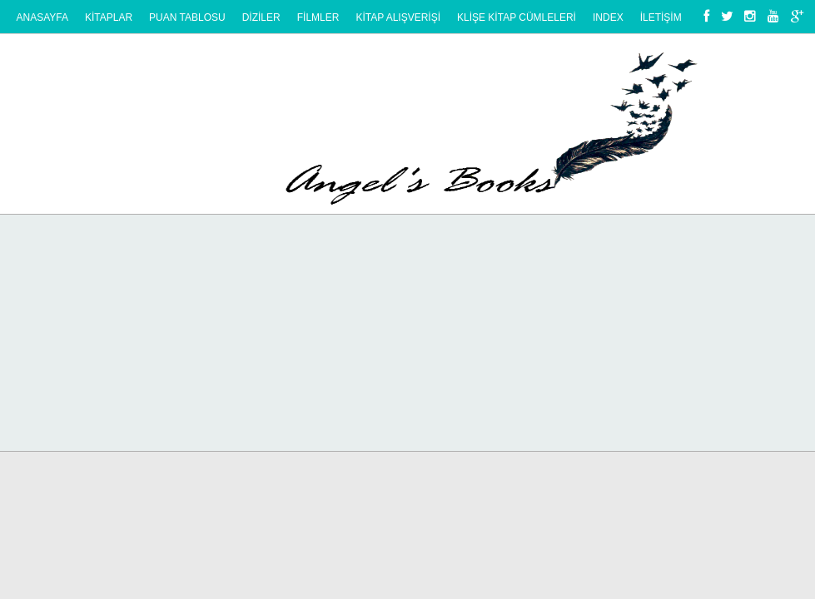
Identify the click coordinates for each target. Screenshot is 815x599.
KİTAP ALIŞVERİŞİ (397, 17)
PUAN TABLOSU (187, 17)
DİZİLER (261, 17)
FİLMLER (318, 17)
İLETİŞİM (661, 17)
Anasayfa (42, 17)
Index (608, 17)
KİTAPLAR (108, 17)
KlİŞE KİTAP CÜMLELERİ (516, 17)
